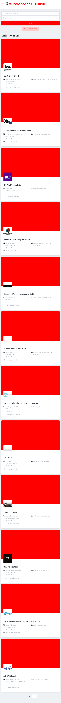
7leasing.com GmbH (11, 567)
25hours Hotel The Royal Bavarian (16, 240)
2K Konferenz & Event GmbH (14, 349)
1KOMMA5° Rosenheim (12, 185)
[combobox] (30, 13)
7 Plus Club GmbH (10, 512)
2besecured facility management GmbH (19, 294)
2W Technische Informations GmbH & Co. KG (20, 403)
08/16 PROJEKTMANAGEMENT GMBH (17, 130)
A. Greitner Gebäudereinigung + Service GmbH (21, 621)
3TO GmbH (7, 458)
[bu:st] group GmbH (11, 76)
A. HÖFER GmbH (9, 676)
